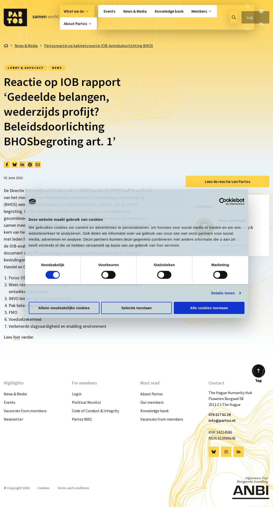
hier (16, 337)
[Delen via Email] (37, 164)
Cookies (43, 488)
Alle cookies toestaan (209, 308)
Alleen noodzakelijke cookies (64, 308)
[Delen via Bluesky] (14, 164)
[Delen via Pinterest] (30, 164)
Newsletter (13, 419)
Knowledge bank (169, 11)
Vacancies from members (25, 410)
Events (109, 11)
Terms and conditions (73, 488)
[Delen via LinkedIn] (22, 164)
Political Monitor (86, 402)
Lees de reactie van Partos (227, 181)
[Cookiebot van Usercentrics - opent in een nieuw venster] (222, 201)
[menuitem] (77, 11)
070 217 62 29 (220, 414)
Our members (152, 402)
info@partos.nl (222, 420)
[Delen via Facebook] (7, 164)
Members (199, 11)
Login (77, 393)
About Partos (75, 23)
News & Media (135, 11)
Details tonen (223, 293)
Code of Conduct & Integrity (95, 410)
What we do (74, 11)
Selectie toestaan (136, 308)
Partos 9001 (82, 419)
